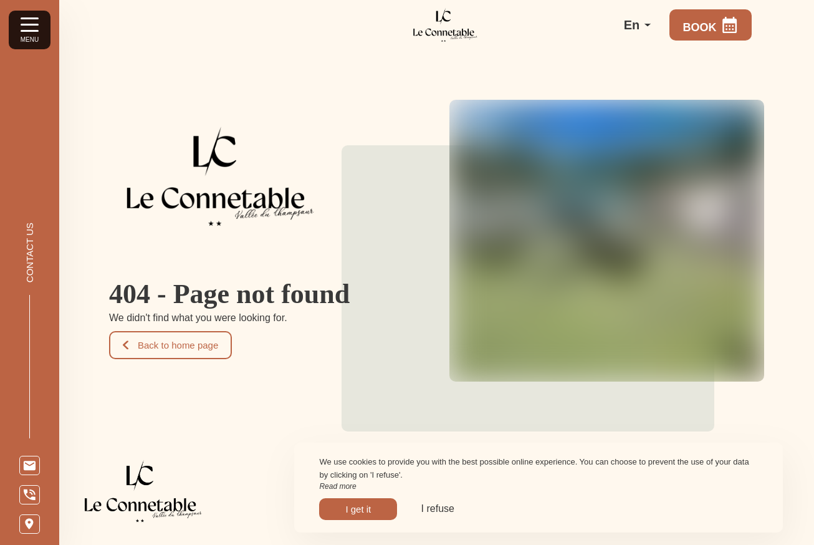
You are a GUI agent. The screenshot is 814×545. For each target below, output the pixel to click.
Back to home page (170, 345)
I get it (358, 509)
